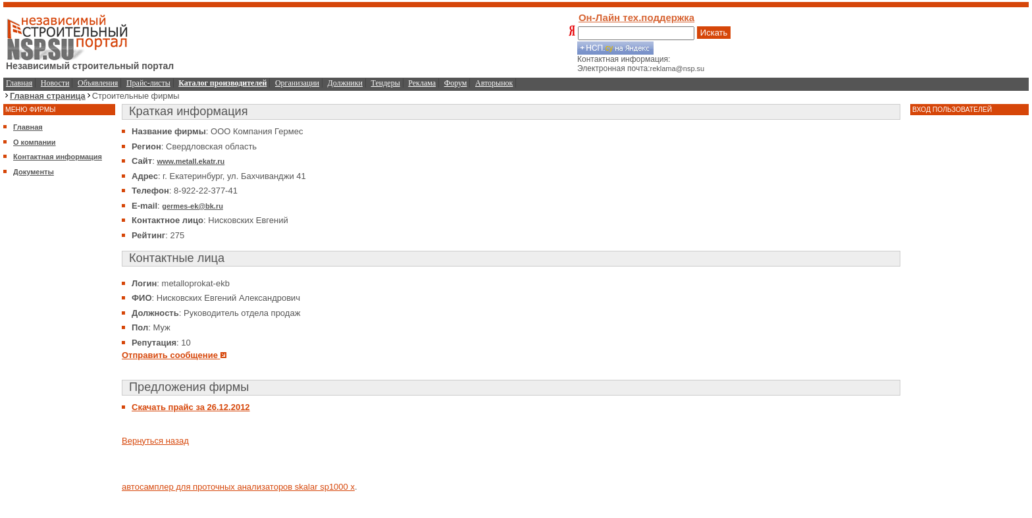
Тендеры (385, 83)
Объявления (98, 83)
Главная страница (48, 96)
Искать (714, 33)
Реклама (422, 83)
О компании (34, 142)
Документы (33, 172)
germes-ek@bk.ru (192, 206)
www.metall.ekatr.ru (190, 161)
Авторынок (494, 83)
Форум (455, 83)
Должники (345, 83)
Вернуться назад (155, 441)
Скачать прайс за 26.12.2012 (191, 407)
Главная (19, 83)
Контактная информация (57, 157)
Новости (55, 83)
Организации (297, 83)
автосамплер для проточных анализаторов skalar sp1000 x (238, 487)
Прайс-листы (148, 83)
